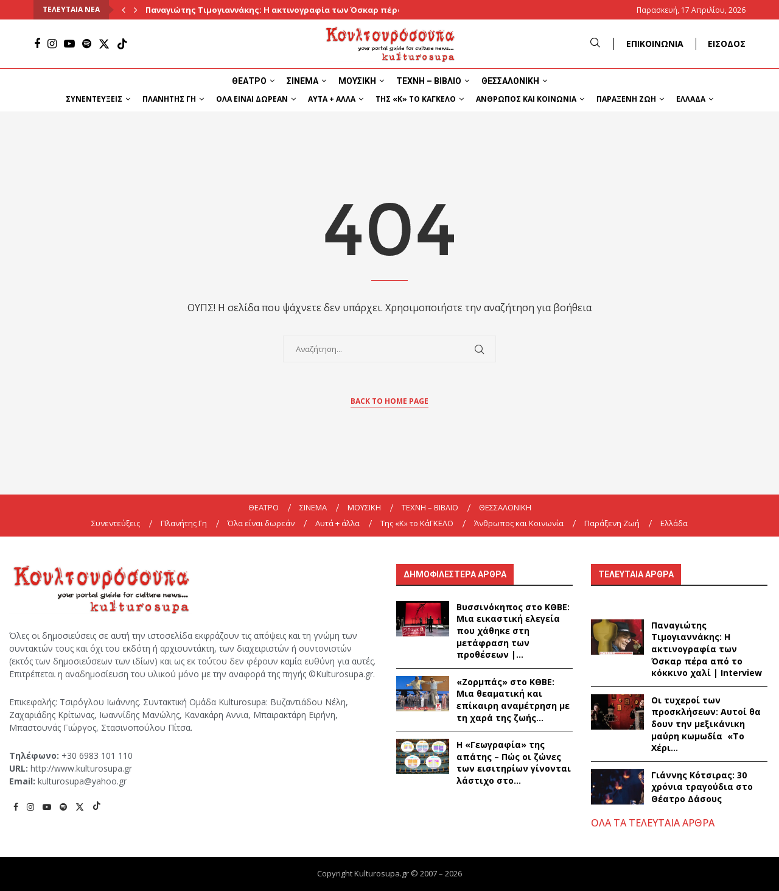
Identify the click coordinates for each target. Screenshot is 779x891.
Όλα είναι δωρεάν (252, 99)
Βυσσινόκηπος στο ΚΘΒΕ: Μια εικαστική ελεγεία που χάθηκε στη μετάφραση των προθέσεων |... (513, 630)
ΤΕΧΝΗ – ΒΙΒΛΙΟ (428, 81)
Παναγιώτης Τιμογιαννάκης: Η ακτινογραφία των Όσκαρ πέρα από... (287, 9)
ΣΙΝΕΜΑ (302, 81)
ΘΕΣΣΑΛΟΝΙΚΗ (510, 81)
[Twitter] (104, 44)
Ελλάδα (690, 99)
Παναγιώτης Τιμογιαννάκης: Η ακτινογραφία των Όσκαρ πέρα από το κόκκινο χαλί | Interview (706, 648)
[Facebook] (37, 44)
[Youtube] (69, 44)
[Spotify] (87, 44)
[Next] (136, 9)
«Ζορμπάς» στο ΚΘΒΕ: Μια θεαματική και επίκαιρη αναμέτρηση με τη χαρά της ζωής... (513, 700)
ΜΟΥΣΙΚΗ (357, 81)
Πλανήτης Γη (169, 99)
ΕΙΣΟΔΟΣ (727, 43)
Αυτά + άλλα (331, 99)
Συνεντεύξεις (94, 99)
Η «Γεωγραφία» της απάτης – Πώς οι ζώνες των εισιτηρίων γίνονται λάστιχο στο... (513, 762)
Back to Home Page (389, 401)
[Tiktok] (122, 44)
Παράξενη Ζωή (626, 99)
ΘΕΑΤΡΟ (249, 81)
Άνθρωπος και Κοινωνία (526, 99)
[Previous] (123, 9)
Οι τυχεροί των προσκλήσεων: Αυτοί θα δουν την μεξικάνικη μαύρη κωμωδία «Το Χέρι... (706, 723)
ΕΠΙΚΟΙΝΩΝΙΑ (654, 43)
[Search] (595, 43)
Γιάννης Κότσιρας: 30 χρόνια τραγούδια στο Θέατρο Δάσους (702, 787)
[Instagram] (52, 44)
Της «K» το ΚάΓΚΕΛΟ (416, 99)
